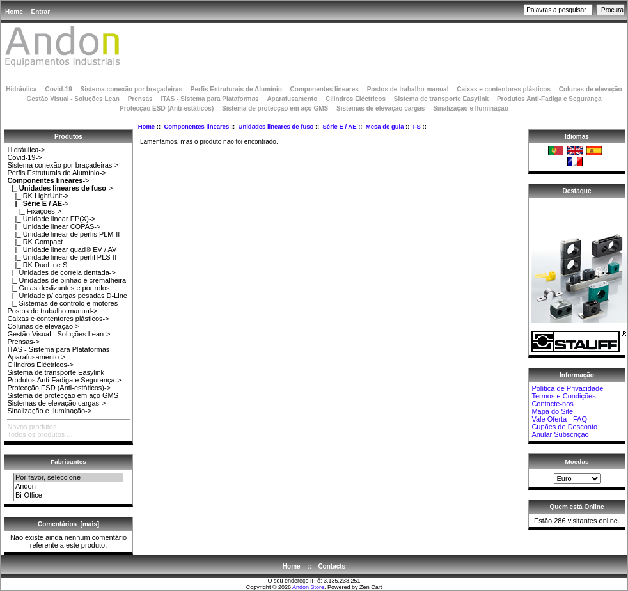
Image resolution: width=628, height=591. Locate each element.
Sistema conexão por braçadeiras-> (62, 165)
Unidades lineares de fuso (276, 126)
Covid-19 (58, 89)
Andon (68, 486)
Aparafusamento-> (36, 357)
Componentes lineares (196, 126)
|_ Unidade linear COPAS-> (53, 226)
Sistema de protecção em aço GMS (275, 108)
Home (14, 11)
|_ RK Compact (35, 242)
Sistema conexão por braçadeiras (131, 89)
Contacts (331, 566)
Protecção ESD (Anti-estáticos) (167, 108)
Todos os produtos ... (39, 434)
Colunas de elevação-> (43, 326)
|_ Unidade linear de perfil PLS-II (61, 257)
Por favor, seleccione (68, 477)
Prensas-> (23, 341)
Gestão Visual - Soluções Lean (72, 98)
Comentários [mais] (68, 524)
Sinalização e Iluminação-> (49, 410)
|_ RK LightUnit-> (37, 196)
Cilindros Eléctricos (356, 98)
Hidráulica (21, 89)
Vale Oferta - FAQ (559, 419)
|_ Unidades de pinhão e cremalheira (66, 280)
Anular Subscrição (559, 434)
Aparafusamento (292, 98)
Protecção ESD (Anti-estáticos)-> (59, 387)
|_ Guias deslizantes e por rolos (58, 288)
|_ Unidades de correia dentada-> (61, 272)
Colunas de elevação (590, 89)
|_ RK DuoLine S (37, 265)
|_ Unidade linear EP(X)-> (51, 219)
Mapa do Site (552, 411)
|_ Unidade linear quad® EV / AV (61, 249)
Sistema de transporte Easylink (441, 98)
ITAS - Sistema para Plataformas (209, 98)
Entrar (40, 11)
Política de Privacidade (567, 388)
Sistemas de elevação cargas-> (56, 403)
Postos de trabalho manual (408, 89)
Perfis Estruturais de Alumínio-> (56, 173)
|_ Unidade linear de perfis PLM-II (63, 234)
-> (48, 180)
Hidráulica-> (26, 150)
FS (417, 126)
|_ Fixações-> (34, 211)
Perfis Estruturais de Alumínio (236, 89)
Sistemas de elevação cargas (380, 108)
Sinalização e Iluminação (470, 108)
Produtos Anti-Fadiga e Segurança (549, 98)
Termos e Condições (563, 396)
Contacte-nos (552, 403)
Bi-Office (68, 495)
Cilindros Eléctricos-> (40, 364)
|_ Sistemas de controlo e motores (62, 303)
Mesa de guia (385, 126)
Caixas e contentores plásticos (504, 89)
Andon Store (308, 587)
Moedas (577, 461)
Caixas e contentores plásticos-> (58, 318)
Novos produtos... (34, 426)
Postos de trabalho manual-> (52, 311)
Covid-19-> (24, 157)
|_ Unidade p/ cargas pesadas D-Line (67, 295)
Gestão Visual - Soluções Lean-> (58, 334)
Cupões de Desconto (564, 426)
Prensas (140, 98)
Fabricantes (68, 461)
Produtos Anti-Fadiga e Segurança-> (64, 380)
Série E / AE (340, 126)
